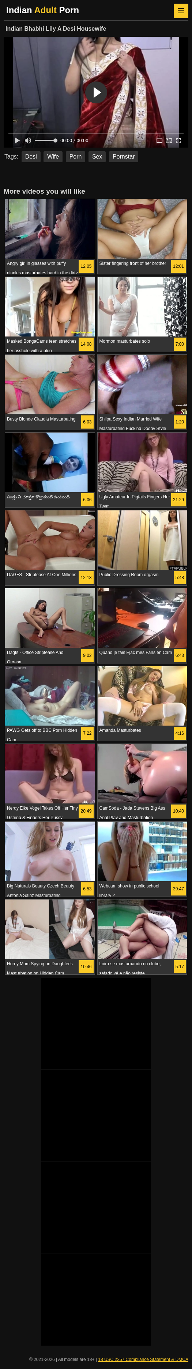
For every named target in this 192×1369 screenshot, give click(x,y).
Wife (53, 156)
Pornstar (124, 156)
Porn (75, 156)
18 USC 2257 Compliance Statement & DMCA (143, 1359)
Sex (97, 156)
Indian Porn (42, 10)
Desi (31, 156)
